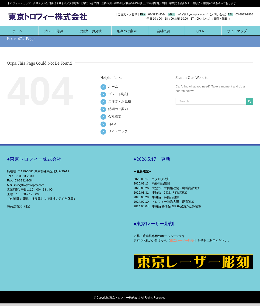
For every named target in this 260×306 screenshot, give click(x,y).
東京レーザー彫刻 (182, 240)
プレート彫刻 (118, 94)
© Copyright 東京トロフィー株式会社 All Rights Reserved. (130, 297)
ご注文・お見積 (119, 101)
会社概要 (114, 116)
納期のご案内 (118, 109)
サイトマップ (118, 131)
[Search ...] (211, 101)
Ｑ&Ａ (112, 124)
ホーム (113, 86)
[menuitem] (17, 30)
